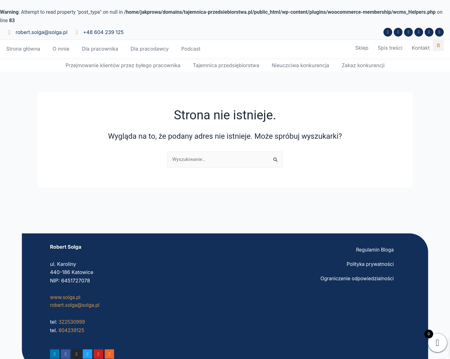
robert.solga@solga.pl (42, 32)
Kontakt (421, 48)
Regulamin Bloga (374, 249)
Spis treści (390, 48)
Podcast (190, 49)
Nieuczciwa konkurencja (300, 65)
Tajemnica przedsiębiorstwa (226, 65)
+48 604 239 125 (103, 32)
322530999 (72, 322)
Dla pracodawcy (150, 49)
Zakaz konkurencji (363, 65)
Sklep (361, 48)
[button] (438, 45)
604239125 (71, 330)
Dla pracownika (100, 49)
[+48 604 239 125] (77, 32)
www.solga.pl (66, 297)
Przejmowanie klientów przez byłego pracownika (122, 65)
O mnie (60, 49)
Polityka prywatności (369, 264)
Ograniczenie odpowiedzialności (355, 278)
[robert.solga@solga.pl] (9, 32)
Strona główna (23, 49)
